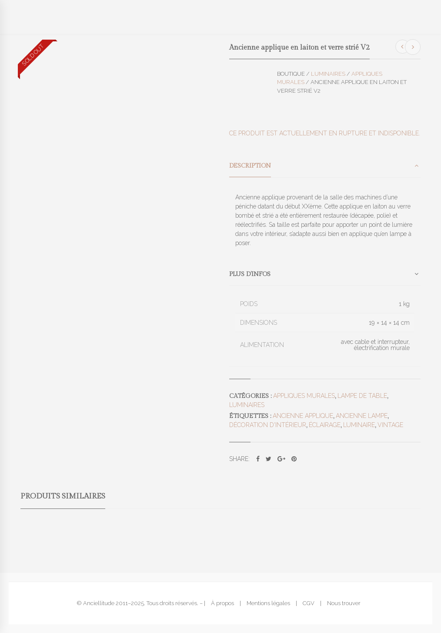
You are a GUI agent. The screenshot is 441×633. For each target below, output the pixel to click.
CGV (308, 603)
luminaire (359, 424)
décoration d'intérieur (267, 424)
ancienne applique (303, 415)
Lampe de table (362, 395)
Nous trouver (344, 603)
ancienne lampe (362, 415)
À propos (222, 603)
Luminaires (328, 74)
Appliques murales (304, 395)
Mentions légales (268, 603)
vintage (390, 424)
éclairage (325, 424)
